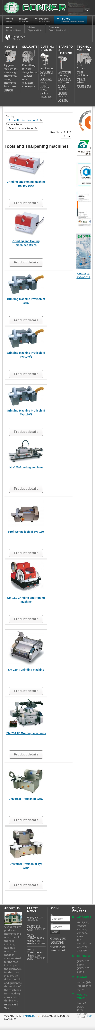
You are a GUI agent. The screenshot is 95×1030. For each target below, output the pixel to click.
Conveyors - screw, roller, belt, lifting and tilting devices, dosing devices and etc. (64, 85)
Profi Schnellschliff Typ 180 (26, 531)
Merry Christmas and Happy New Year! (35, 939)
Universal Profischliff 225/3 (26, 798)
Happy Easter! (35, 917)
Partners (29, 1016)
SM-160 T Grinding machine (26, 669)
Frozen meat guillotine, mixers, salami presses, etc (84, 77)
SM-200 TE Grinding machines (26, 733)
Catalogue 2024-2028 (83, 256)
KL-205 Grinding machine (26, 467)
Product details (26, 203)
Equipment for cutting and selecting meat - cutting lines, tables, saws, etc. (47, 82)
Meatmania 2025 (33, 927)
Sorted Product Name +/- (23, 120)
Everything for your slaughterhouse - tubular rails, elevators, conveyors (31, 76)
